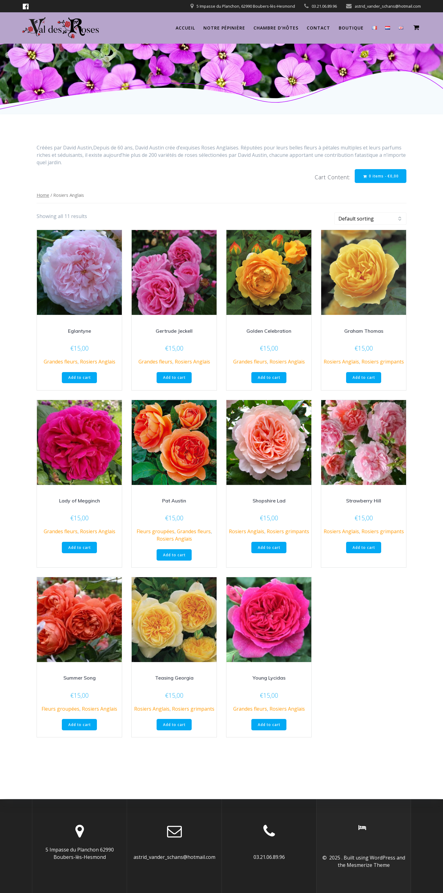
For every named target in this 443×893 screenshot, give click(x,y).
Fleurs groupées (155, 532)
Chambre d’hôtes (275, 28)
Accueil (185, 28)
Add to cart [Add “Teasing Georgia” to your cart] (174, 725)
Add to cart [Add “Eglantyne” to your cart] (79, 378)
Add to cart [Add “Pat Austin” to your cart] (174, 555)
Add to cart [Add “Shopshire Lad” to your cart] (269, 548)
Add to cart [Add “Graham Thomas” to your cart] (363, 378)
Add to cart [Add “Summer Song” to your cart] (79, 725)
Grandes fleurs (61, 362)
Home (43, 195)
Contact (318, 28)
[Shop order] (370, 219)
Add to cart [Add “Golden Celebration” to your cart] (269, 378)
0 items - (380, 176)
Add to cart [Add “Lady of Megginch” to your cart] (79, 548)
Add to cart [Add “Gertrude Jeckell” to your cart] (174, 378)
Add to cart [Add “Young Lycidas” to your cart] (269, 725)
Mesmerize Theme (368, 865)
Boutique (351, 28)
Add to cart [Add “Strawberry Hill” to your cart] (363, 548)
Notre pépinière (224, 28)
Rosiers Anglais (97, 362)
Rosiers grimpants (382, 362)
